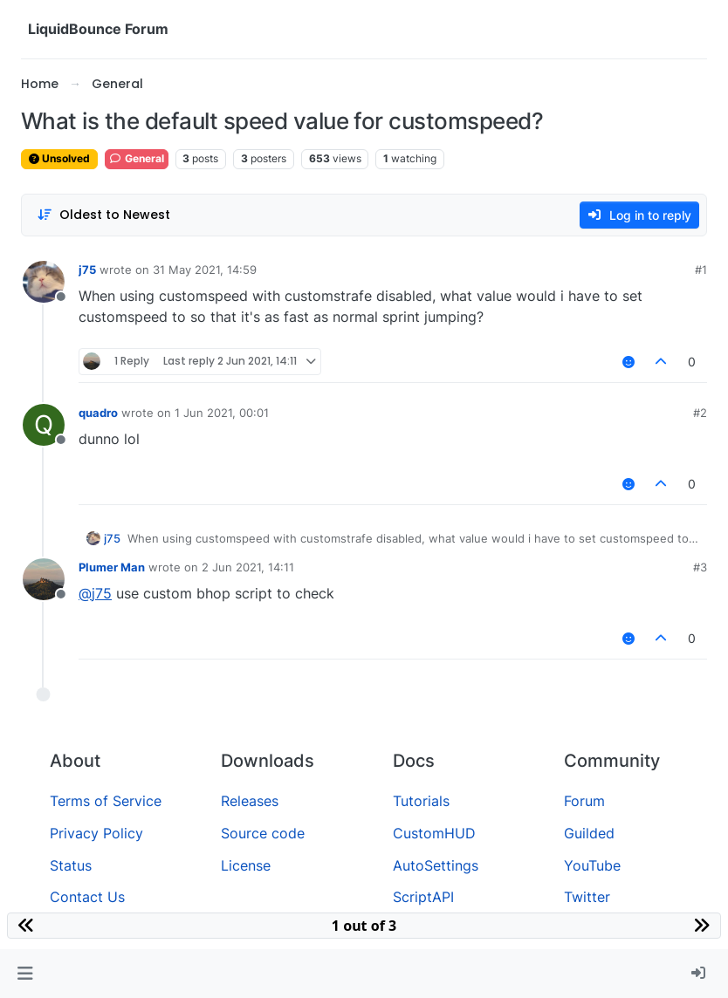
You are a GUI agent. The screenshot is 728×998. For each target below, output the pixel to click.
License (246, 865)
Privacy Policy (96, 833)
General (136, 158)
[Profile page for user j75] (44, 282)
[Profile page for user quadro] (44, 425)
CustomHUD (434, 833)
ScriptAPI (423, 897)
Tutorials (421, 801)
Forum (584, 801)
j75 (87, 270)
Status (71, 865)
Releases (249, 801)
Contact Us (87, 897)
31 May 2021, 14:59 (205, 270)
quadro (98, 413)
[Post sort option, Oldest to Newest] (103, 215)
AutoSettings (435, 865)
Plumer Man (112, 567)
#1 (701, 270)
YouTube (592, 865)
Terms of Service (105, 801)
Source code (263, 833)
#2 (700, 413)
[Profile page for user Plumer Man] (44, 579)
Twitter (587, 897)
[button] (25, 973)
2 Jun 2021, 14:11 (248, 567)
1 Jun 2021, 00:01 (222, 413)
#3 (700, 567)
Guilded (589, 833)
